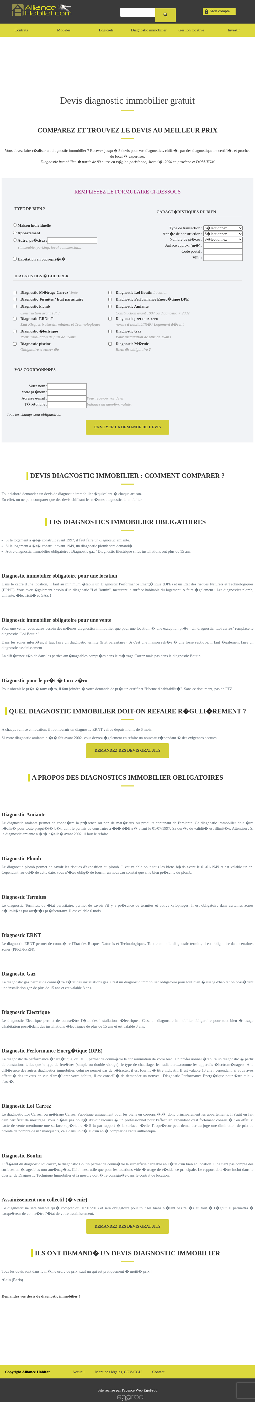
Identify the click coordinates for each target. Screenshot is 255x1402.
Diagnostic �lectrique (48, 334)
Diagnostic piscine (39, 346)
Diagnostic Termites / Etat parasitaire (51, 299)
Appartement (29, 233)
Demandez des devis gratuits (127, 750)
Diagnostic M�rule (133, 346)
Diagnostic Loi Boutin (134, 292)
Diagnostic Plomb (35, 306)
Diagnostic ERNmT (60, 321)
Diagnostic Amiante (132, 306)
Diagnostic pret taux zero (150, 321)
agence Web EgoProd (140, 1390)
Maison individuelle (34, 225)
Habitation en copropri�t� (41, 259)
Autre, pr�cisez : (32, 240)
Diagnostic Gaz (143, 334)
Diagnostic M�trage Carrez (44, 292)
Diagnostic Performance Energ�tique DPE (152, 299)
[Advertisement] (127, 60)
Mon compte (220, 11)
